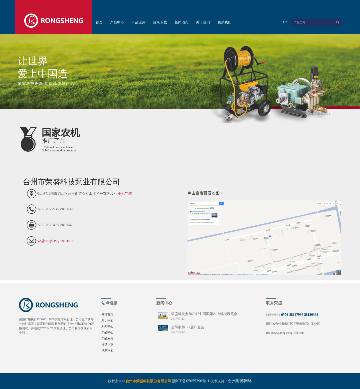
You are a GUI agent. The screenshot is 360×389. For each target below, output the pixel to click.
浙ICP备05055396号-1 (190, 381)
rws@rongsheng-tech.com (54, 241)
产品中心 (117, 22)
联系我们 (224, 22)
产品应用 (139, 22)
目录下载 (160, 22)
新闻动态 (181, 22)
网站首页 (107, 314)
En (285, 22)
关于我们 (203, 22)
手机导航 (125, 193)
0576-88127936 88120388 (299, 315)
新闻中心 (107, 326)
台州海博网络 (240, 381)
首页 (99, 22)
